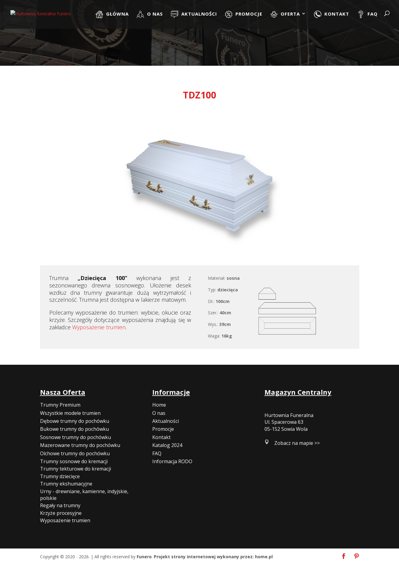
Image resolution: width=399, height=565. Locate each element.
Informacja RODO (172, 461)
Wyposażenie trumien (99, 327)
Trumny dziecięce (60, 476)
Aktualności (165, 421)
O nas (158, 413)
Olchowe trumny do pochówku (75, 453)
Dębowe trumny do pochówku (74, 421)
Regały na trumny (60, 505)
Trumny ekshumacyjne (66, 483)
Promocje (163, 429)
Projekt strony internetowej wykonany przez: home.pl (213, 556)
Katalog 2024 (167, 445)
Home (159, 404)
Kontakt (161, 437)
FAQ (156, 453)
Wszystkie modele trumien (70, 413)
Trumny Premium (60, 404)
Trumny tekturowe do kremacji (75, 468)
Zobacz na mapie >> (297, 443)
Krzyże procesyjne (61, 513)
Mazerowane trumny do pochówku (80, 445)
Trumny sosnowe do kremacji (74, 461)
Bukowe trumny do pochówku (74, 429)
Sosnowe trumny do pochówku (75, 437)
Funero (144, 556)
